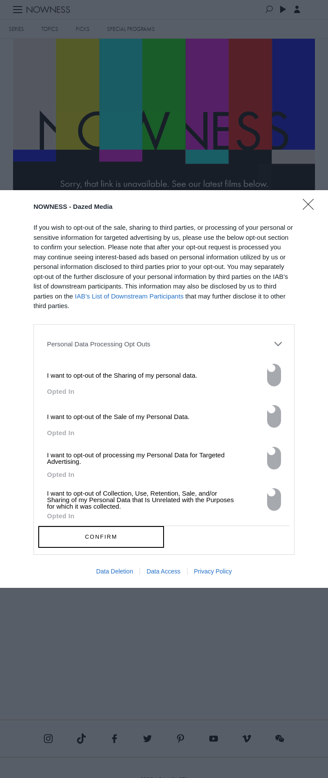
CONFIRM (101, 536)
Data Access (164, 571)
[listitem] (164, 344)
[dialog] (164, 389)
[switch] (274, 375)
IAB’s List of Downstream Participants (129, 296)
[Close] (311, 210)
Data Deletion (114, 571)
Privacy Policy (213, 571)
